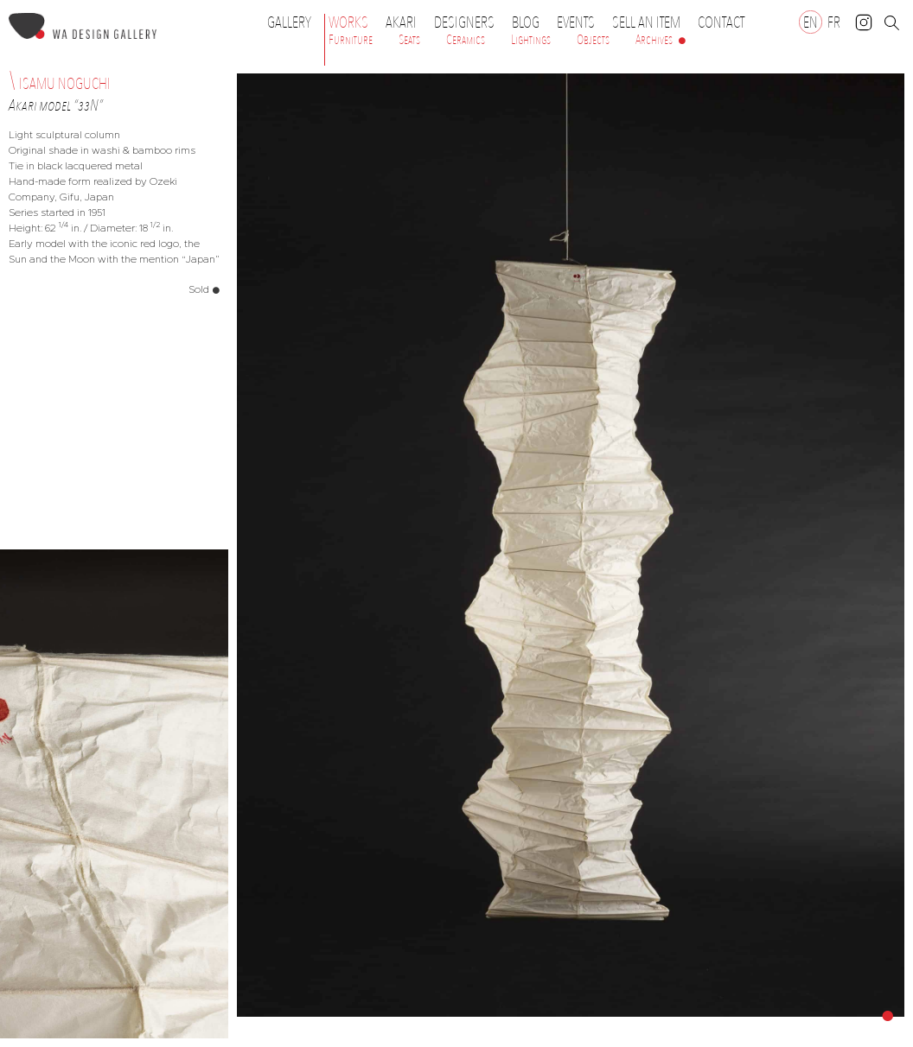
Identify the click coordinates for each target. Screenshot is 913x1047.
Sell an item (646, 22)
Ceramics (465, 39)
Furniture (351, 39)
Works (353, 22)
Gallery (289, 22)
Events (580, 22)
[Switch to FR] (834, 22)
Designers (468, 22)
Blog (526, 22)
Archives (654, 39)
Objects (593, 39)
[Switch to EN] (810, 22)
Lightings (531, 39)
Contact (721, 22)
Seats (409, 39)
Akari (401, 22)
